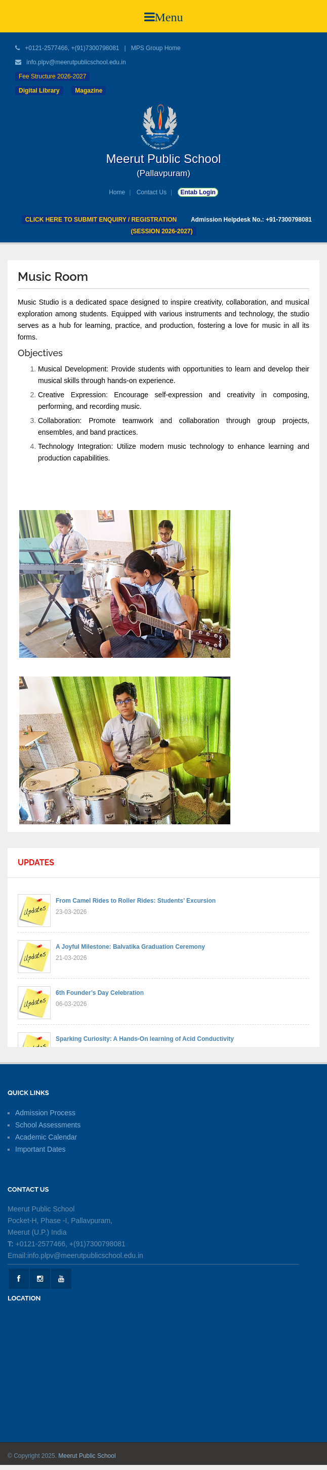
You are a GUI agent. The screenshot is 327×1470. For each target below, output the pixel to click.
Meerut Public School (86, 1455)
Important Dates (40, 1149)
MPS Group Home (156, 48)
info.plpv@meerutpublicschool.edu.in (76, 62)
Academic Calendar (46, 1137)
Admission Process (45, 1113)
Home (117, 192)
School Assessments (47, 1125)
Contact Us (152, 192)
